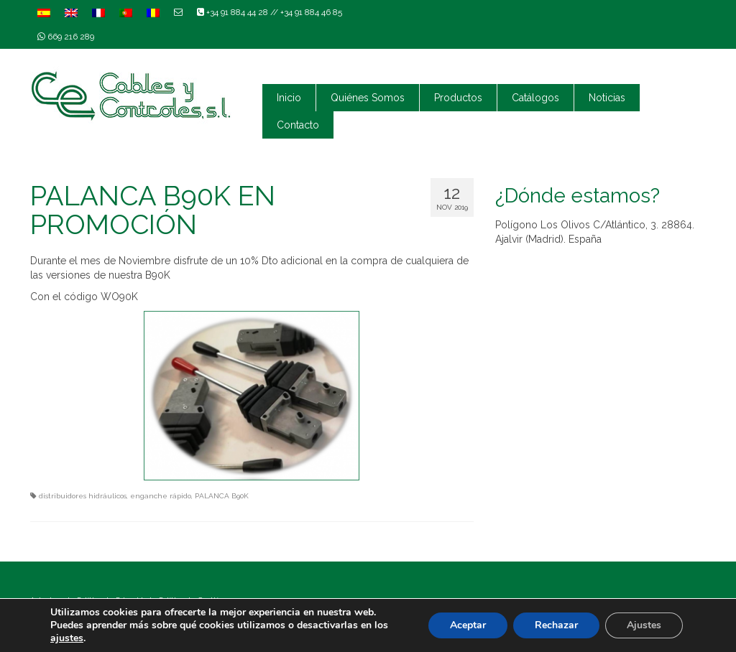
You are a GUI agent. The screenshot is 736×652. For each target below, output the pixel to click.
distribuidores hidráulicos (82, 496)
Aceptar (468, 625)
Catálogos (535, 97)
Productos (458, 97)
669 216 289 (65, 37)
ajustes (66, 638)
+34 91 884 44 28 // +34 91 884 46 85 (269, 12)
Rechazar (556, 625)
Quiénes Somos (368, 97)
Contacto (298, 125)
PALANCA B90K (222, 496)
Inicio (289, 97)
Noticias (607, 97)
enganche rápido (160, 496)
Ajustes (644, 625)
